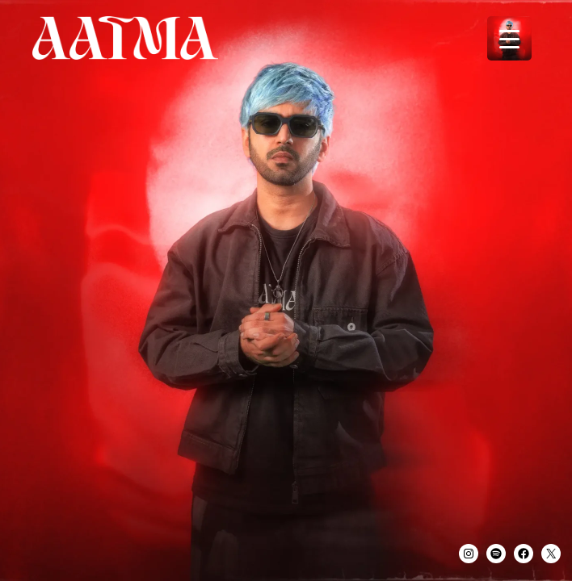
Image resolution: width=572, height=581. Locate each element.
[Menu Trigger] (509, 38)
